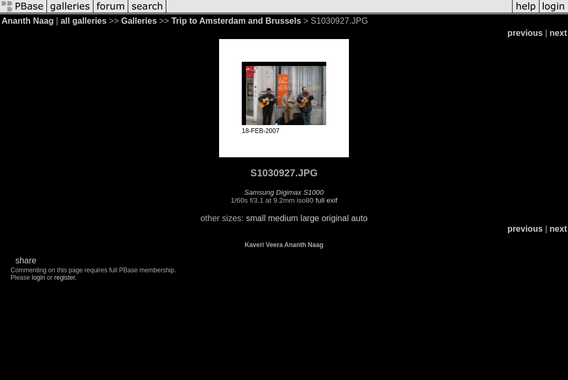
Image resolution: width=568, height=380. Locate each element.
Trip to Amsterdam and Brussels (236, 20)
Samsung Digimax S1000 (284, 192)
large (309, 218)
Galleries (139, 20)
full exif (326, 200)
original (335, 218)
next (558, 32)
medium (283, 218)
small (256, 218)
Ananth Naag (28, 20)
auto (359, 218)
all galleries (84, 20)
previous (525, 32)
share (25, 260)
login (38, 277)
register (64, 277)
